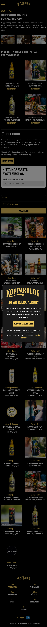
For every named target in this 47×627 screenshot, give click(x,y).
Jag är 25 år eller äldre (23, 324)
